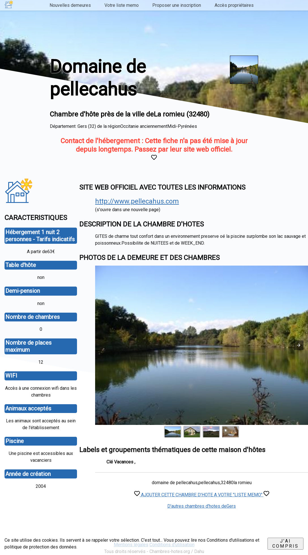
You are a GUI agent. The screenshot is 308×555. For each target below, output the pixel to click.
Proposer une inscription (176, 5)
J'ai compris (285, 543)
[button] (298, 345)
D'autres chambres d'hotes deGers (201, 506)
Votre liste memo (121, 5)
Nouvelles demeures (70, 5)
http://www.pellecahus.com (137, 201)
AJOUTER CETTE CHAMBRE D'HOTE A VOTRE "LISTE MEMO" (201, 494)
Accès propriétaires (234, 5)
